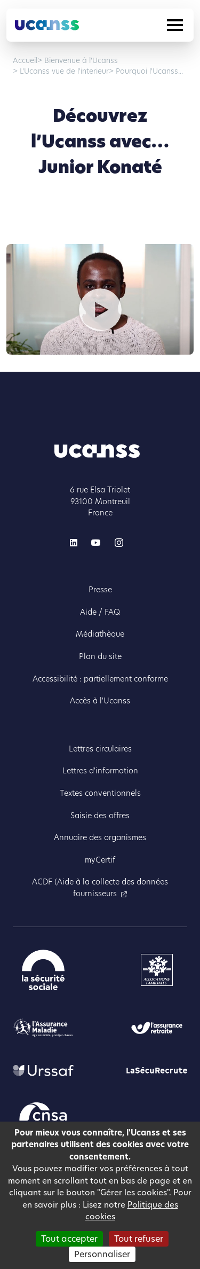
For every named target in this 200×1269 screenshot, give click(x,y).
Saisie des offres (100, 815)
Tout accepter (69, 1239)
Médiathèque (100, 634)
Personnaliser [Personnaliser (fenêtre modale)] (102, 1254)
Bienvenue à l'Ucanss (80, 61)
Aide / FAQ (100, 612)
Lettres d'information (100, 770)
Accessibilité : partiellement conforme (100, 678)
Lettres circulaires (100, 748)
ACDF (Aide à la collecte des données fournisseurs (100, 887)
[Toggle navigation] (175, 25)
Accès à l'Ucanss (100, 700)
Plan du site (100, 656)
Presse (100, 589)
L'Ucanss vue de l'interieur (63, 71)
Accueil (25, 61)
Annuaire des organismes (100, 837)
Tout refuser (138, 1239)
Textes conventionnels (100, 793)
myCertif (100, 860)
